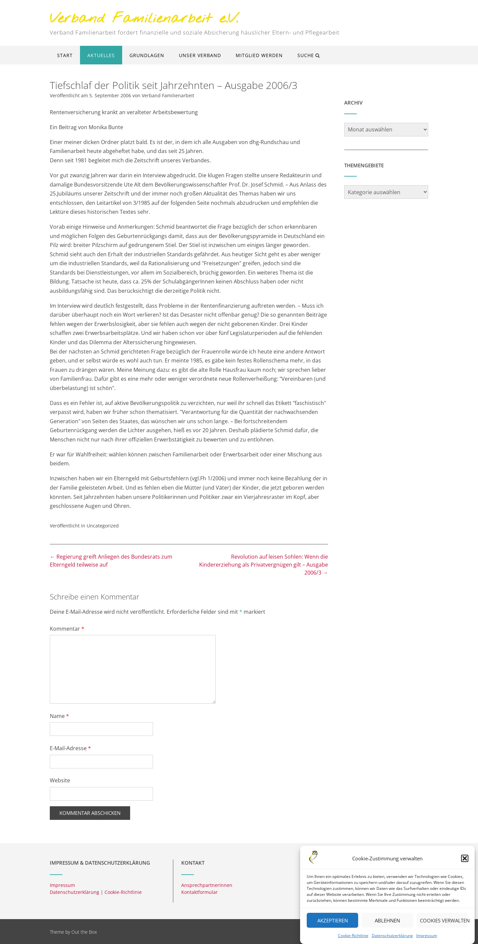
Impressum (426, 940)
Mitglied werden (259, 55)
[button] (464, 863)
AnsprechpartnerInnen (206, 885)
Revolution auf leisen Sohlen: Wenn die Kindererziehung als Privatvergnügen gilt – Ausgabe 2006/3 (263, 564)
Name (59, 716)
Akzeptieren (332, 925)
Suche (308, 55)
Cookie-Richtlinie (353, 940)
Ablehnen (387, 925)
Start (65, 55)
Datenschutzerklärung (392, 940)
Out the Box (84, 932)
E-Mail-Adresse (70, 748)
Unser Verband (200, 55)
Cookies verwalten (444, 925)
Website (60, 780)
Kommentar (67, 628)
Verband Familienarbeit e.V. (144, 19)
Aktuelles (101, 55)
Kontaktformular (199, 892)
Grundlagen (146, 55)
